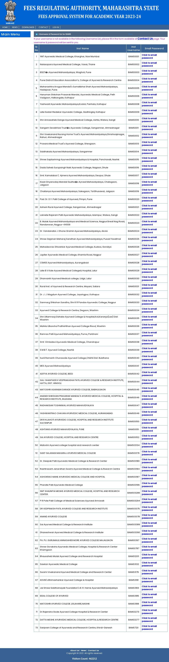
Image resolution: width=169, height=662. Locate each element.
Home (5, 27)
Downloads (28, 27)
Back (130, 34)
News (15, 27)
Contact (43, 27)
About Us (74, 650)
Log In (56, 27)
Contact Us (93, 650)
